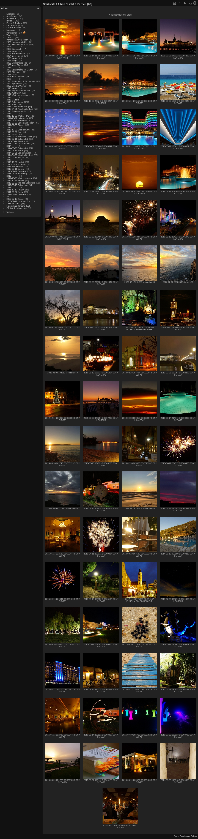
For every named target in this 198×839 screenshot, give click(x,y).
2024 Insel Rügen (15, 56)
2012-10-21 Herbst (15, 180)
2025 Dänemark (14, 49)
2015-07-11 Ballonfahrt (17, 139)
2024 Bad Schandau (16, 53)
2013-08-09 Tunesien (16, 164)
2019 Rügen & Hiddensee (19, 90)
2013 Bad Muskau (15, 166)
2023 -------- (12, 58)
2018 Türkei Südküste (17, 106)
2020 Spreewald (14, 83)
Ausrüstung (12, 16)
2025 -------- (12, 46)
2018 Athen (12, 104)
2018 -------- (12, 97)
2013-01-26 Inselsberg (17, 173)
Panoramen (12, 33)
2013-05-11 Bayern (15, 169)
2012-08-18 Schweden (17, 185)
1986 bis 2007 (13, 203)
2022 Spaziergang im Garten (20, 70)
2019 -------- (12, 88)
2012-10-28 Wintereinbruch (19, 178)
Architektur (11, 18)
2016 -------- (12, 127)
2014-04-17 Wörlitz (15, 157)
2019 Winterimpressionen (18, 95)
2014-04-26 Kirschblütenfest (20, 155)
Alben (5, 8)
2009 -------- (12, 196)
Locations (11, 14)
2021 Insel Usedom (15, 76)
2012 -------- (12, 176)
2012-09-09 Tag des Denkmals (21, 183)
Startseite (49, 4)
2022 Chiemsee (14, 72)
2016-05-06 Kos (14, 132)
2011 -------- (12, 187)
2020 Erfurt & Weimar (17, 86)
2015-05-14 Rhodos (16, 141)
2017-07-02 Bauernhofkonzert (20, 123)
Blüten (9, 21)
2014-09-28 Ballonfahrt (17, 148)
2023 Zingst (12, 60)
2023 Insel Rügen (15, 65)
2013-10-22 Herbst (15, 162)
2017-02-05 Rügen (15, 125)
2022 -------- (12, 67)
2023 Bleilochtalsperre (17, 63)
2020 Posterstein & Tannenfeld (21, 81)
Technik (10, 37)
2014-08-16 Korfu (15, 150)
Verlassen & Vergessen (17, 40)
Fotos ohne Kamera (16, 206)
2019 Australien (14, 93)
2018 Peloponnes (15, 102)
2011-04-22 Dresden (16, 194)
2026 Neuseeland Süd (17, 42)
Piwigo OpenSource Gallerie (185, 836)
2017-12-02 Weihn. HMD (18, 116)
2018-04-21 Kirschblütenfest (20, 109)
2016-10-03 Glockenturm (18, 130)
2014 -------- (12, 146)
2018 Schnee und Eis (16, 111)
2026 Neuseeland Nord (17, 44)
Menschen (11, 30)
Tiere (9, 35)
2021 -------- (12, 74)
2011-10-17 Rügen (15, 189)
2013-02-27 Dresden (16, 171)
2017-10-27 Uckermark (17, 118)
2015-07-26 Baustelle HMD (19, 136)
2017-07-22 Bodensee (17, 120)
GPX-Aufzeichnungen (17, 208)
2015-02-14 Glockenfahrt (18, 143)
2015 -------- (12, 134)
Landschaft (12, 25)
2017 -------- (12, 113)
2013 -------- (12, 159)
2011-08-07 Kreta (15, 192)
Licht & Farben (14, 27)
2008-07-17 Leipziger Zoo (19, 201)
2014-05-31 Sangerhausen (19, 153)
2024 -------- (12, 51)
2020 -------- (12, 79)
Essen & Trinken (14, 23)
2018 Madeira (13, 100)
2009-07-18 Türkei (15, 199)
